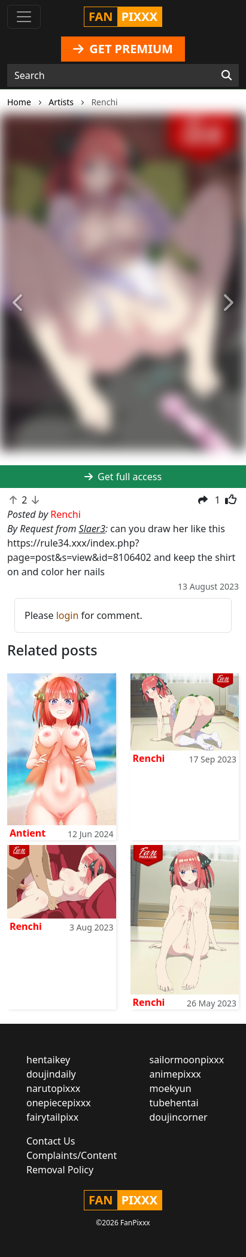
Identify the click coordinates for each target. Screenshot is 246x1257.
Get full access (123, 476)
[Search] (226, 75)
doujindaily (51, 1074)
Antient (27, 833)
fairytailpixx (52, 1117)
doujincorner (179, 1117)
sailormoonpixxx (187, 1059)
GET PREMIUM (123, 49)
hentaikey (48, 1059)
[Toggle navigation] (24, 17)
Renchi (149, 758)
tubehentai (174, 1102)
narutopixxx (53, 1088)
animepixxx (175, 1074)
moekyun (171, 1088)
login (67, 615)
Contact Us (50, 1141)
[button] (18, 303)
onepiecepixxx (58, 1102)
